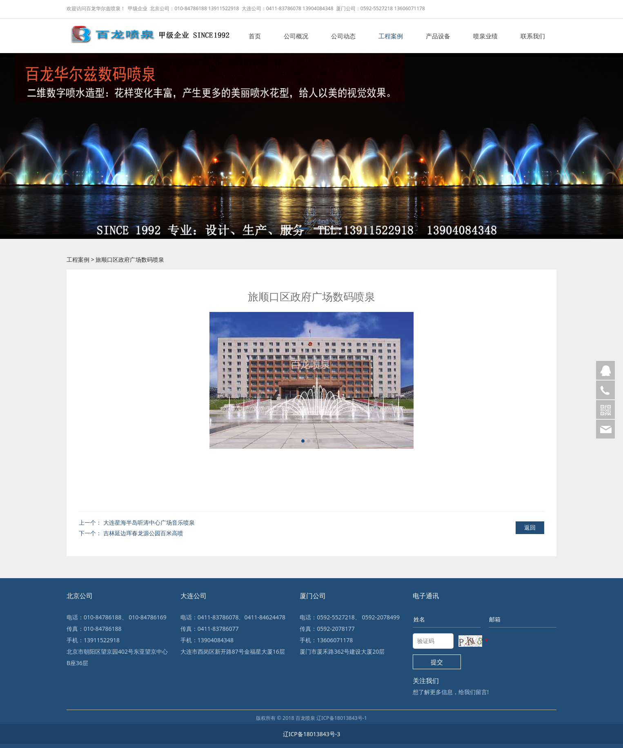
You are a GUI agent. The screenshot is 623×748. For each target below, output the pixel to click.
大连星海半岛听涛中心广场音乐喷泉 (149, 522)
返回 (530, 527)
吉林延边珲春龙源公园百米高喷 (143, 533)
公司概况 (296, 36)
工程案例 (390, 36)
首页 (255, 36)
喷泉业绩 (485, 36)
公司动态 (343, 36)
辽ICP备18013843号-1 (341, 718)
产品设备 (438, 36)
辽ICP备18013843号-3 (311, 734)
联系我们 (533, 36)
